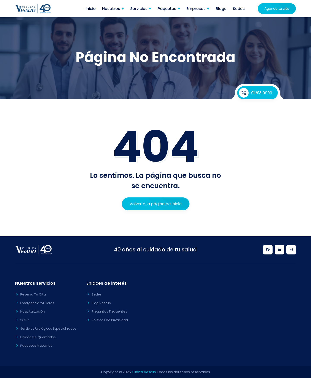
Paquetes (167, 8)
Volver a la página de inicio (156, 203)
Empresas (196, 8)
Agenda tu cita (276, 8)
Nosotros (111, 8)
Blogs (221, 8)
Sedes (239, 8)
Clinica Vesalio (144, 372)
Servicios (139, 8)
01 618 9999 (255, 93)
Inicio (91, 8)
